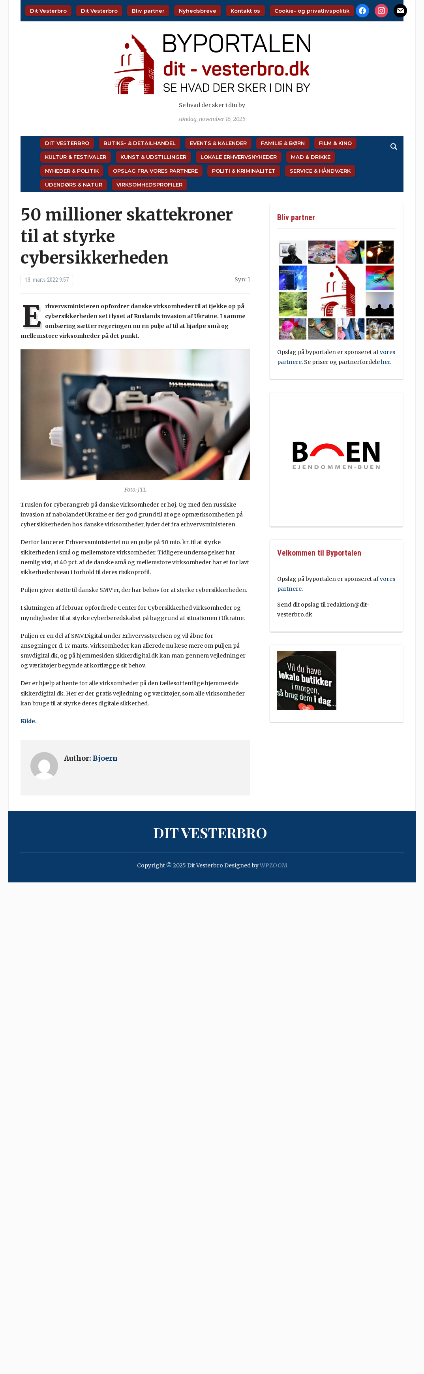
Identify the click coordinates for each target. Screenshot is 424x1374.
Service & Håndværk (320, 171)
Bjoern (105, 758)
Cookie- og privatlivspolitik (311, 11)
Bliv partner (148, 11)
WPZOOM (273, 865)
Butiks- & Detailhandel (139, 143)
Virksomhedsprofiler (149, 184)
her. (386, 362)
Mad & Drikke (310, 157)
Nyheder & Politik (72, 171)
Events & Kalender (218, 143)
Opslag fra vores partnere (155, 171)
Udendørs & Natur (73, 184)
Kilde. (29, 721)
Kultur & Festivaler (75, 157)
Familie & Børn (283, 143)
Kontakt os (245, 11)
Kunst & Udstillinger (153, 157)
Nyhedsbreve (197, 11)
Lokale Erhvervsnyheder (239, 157)
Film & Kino (335, 143)
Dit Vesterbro (48, 11)
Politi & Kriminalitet (244, 171)
